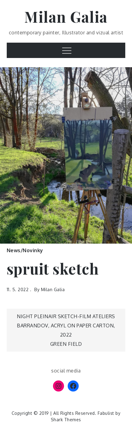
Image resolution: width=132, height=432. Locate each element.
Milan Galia (66, 16)
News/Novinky (25, 250)
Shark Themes (66, 419)
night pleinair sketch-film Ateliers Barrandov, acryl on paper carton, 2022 (66, 325)
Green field (66, 344)
